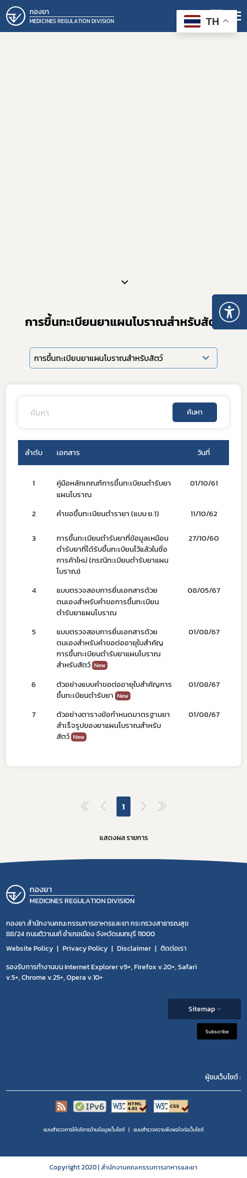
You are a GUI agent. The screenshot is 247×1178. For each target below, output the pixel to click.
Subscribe (217, 1031)
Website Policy (29, 948)
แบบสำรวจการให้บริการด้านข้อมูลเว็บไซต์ (84, 1129)
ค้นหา (194, 412)
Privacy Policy (85, 948)
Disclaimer (134, 948)
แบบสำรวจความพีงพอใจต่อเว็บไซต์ (169, 1129)
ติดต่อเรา (173, 948)
